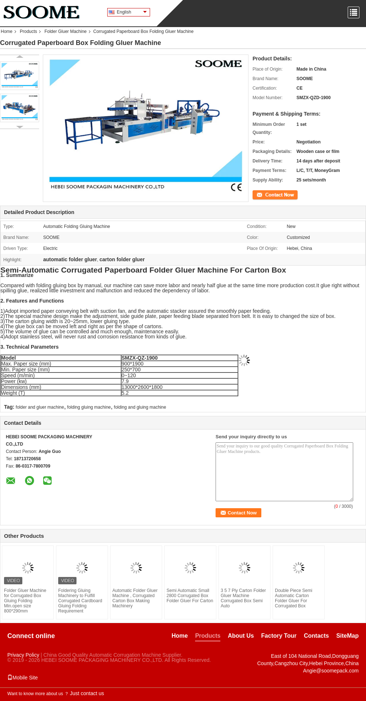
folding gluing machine (89, 407)
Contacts (316, 636)
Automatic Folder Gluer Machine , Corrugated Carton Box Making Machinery (134, 598)
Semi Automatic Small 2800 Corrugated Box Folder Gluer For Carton (190, 595)
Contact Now (265, 194)
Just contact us (87, 693)
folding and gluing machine (140, 407)
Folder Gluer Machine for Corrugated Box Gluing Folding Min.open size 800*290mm (25, 601)
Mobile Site (22, 678)
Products (28, 31)
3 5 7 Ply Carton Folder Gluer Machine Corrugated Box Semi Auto (243, 598)
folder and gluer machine (40, 407)
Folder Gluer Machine (65, 31)
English (132, 12)
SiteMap (347, 636)
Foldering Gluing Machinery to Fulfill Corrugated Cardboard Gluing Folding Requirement (80, 601)
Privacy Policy (23, 655)
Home (6, 31)
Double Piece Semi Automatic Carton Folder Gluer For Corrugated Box (293, 598)
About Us (241, 636)
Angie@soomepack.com (331, 671)
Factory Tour (279, 636)
